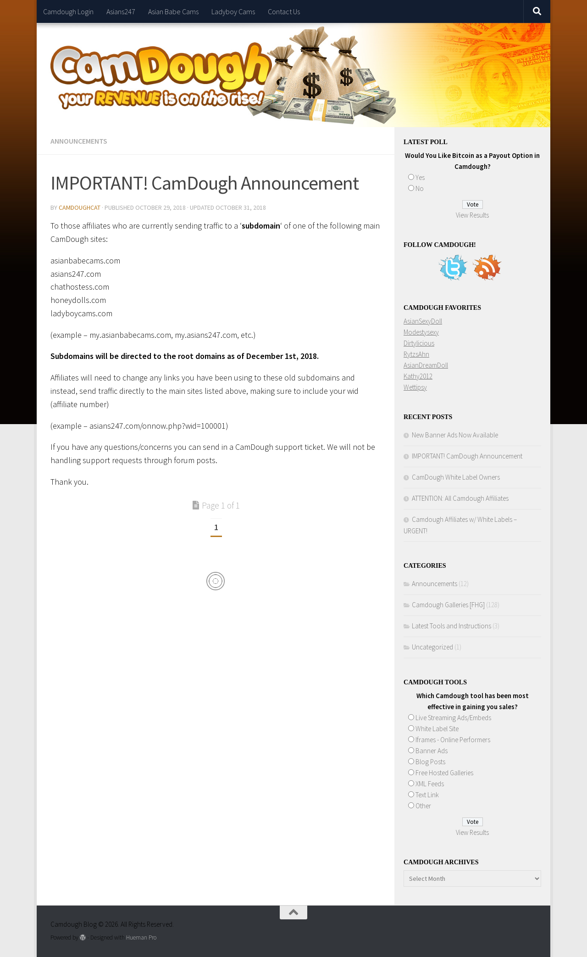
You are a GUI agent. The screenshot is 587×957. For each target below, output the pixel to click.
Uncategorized (432, 647)
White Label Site (437, 728)
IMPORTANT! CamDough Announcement (467, 456)
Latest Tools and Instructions (451, 625)
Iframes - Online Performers (452, 739)
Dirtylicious (419, 343)
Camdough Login (68, 11)
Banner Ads (431, 750)
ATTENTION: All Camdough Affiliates (460, 498)
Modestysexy (421, 332)
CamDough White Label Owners (456, 477)
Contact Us (284, 11)
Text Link (427, 794)
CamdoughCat (79, 207)
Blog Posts (430, 761)
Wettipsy (415, 387)
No (419, 188)
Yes (420, 177)
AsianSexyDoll (423, 321)
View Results (472, 215)
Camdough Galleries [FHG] (448, 604)
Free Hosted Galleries (444, 772)
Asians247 (120, 11)
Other (423, 805)
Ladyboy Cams (233, 11)
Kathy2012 (418, 376)
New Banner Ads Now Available (455, 435)
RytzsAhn (416, 354)
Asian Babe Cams (173, 11)
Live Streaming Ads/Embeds (453, 717)
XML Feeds (429, 783)
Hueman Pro (141, 937)
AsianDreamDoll (426, 365)
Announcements (78, 141)
